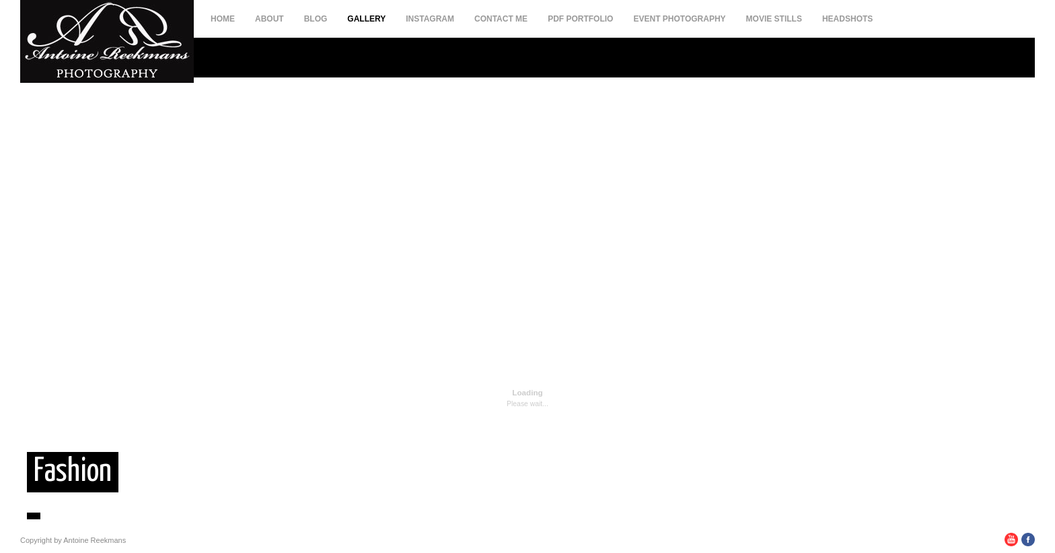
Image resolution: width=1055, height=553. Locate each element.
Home (223, 19)
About (269, 19)
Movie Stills (774, 19)
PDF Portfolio (580, 19)
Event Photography (679, 19)
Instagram (430, 19)
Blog (316, 19)
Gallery (366, 19)
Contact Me (501, 19)
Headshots (847, 19)
